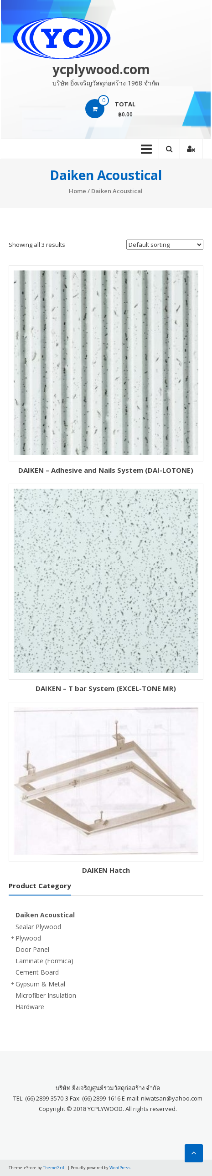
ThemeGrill (54, 1168)
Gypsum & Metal (40, 984)
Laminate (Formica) (44, 960)
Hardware (30, 1006)
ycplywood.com (101, 69)
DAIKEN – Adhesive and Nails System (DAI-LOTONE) (105, 470)
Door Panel (32, 949)
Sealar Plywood (38, 926)
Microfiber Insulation (46, 995)
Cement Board (37, 972)
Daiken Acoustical (45, 915)
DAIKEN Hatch (106, 870)
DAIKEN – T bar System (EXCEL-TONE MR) (106, 688)
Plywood (28, 938)
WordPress (119, 1168)
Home (77, 191)
